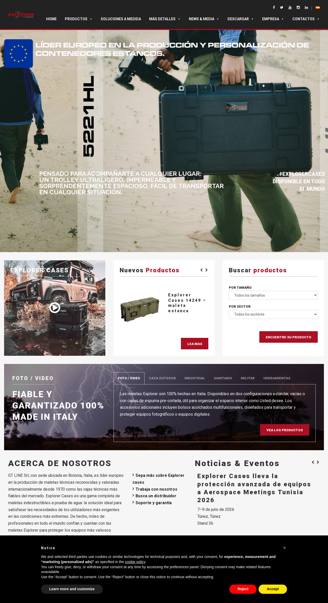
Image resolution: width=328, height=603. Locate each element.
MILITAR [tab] (248, 378)
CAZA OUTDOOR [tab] (162, 378)
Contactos (306, 19)
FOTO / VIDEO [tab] (129, 378)
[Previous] (200, 269)
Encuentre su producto (288, 337)
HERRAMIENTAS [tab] (276, 378)
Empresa (273, 19)
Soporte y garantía (154, 502)
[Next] (205, 269)
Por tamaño (240, 287)
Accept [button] (273, 589)
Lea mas (194, 344)
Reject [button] (243, 589)
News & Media (204, 19)
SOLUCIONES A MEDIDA (121, 19)
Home (51, 19)
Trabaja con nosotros (156, 489)
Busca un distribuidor (156, 495)
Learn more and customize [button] (72, 589)
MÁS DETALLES (165, 19)
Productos (79, 19)
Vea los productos (284, 430)
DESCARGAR (241, 19)
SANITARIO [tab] (223, 378)
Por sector (240, 306)
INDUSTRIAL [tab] (194, 378)
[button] (284, 548)
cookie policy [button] (135, 562)
